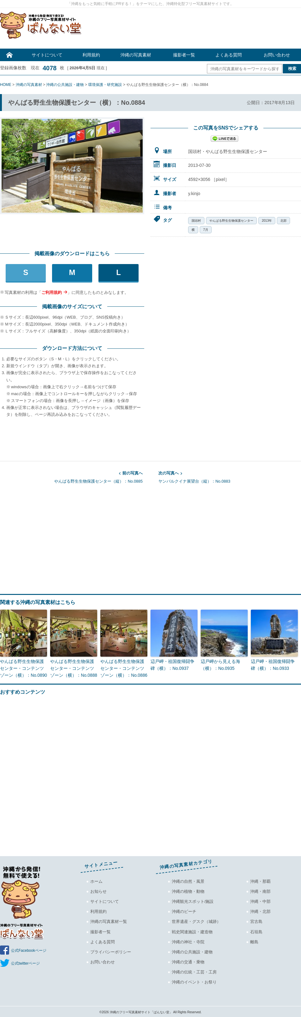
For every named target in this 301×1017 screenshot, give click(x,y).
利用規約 (91, 54)
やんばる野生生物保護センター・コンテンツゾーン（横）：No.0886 (122, 668)
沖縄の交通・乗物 (188, 960)
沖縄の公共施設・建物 (192, 950)
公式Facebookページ (28, 949)
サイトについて (47, 54)
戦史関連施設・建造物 (192, 930)
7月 (205, 229)
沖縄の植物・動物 (188, 890)
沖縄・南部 (260, 890)
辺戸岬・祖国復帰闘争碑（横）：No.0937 (172, 664)
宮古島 (256, 920)
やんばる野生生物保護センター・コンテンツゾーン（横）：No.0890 (22, 668)
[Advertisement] (194, 29)
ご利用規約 (51, 292)
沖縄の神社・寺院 (188, 940)
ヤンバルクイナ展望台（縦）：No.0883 (229, 476)
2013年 (267, 220)
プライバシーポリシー (110, 950)
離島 (254, 940)
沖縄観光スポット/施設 (193, 900)
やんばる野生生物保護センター (231, 220)
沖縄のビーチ (184, 910)
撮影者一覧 (184, 54)
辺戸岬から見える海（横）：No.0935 (219, 664)
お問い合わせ (277, 54)
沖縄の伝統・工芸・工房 (194, 970)
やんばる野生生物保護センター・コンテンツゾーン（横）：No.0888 (72, 668)
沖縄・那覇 (260, 880)
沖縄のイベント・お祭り (194, 980)
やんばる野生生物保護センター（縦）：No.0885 (71, 476)
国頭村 (196, 220)
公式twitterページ (25, 962)
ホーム (96, 880)
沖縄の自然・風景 (188, 880)
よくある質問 (228, 54)
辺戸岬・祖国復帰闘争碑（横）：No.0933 (273, 664)
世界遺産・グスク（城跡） (196, 920)
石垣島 (256, 930)
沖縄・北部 (260, 910)
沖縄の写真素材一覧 (108, 920)
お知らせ (98, 890)
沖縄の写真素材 (135, 54)
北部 (283, 220)
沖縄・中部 (260, 900)
